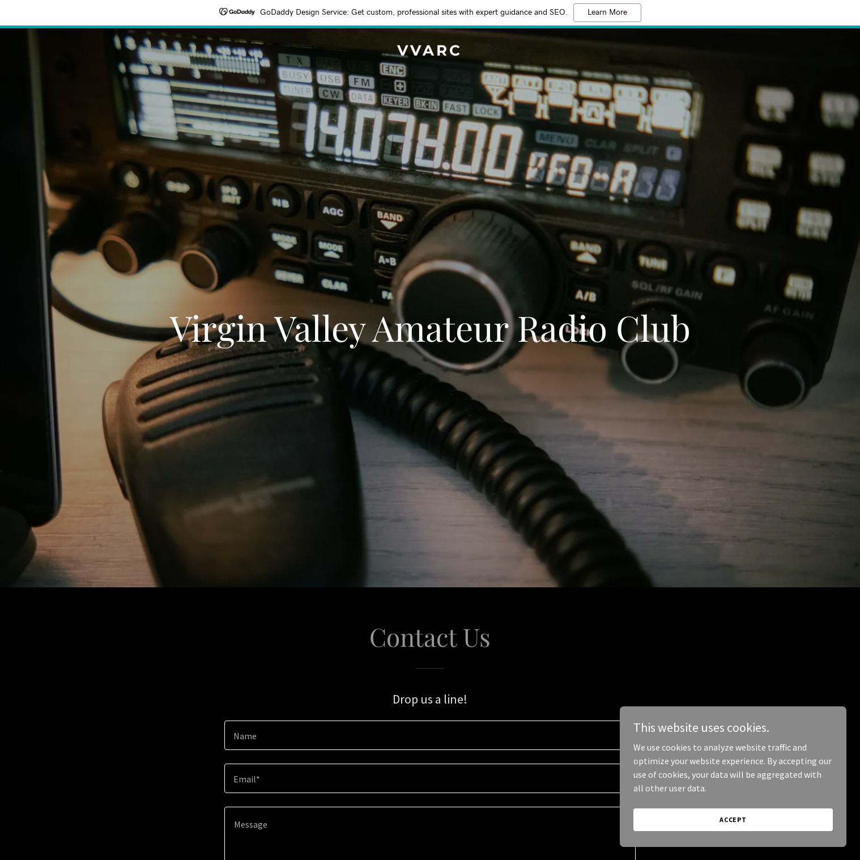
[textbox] (429, 735)
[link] (430, 52)
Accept (733, 835)
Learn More (607, 12)
